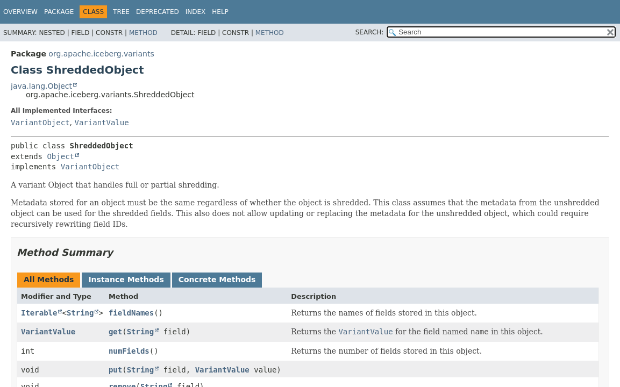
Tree (121, 12)
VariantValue (101, 122)
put (115, 370)
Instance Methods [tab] (125, 279)
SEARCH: (369, 32)
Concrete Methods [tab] (217, 279)
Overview (20, 12)
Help (220, 12)
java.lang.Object (41, 86)
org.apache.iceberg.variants (101, 53)
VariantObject (40, 122)
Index (196, 12)
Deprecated (157, 12)
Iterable (39, 313)
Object (60, 156)
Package (59, 12)
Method (143, 33)
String (80, 313)
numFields (129, 351)
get (115, 331)
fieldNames (131, 313)
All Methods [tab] (49, 279)
